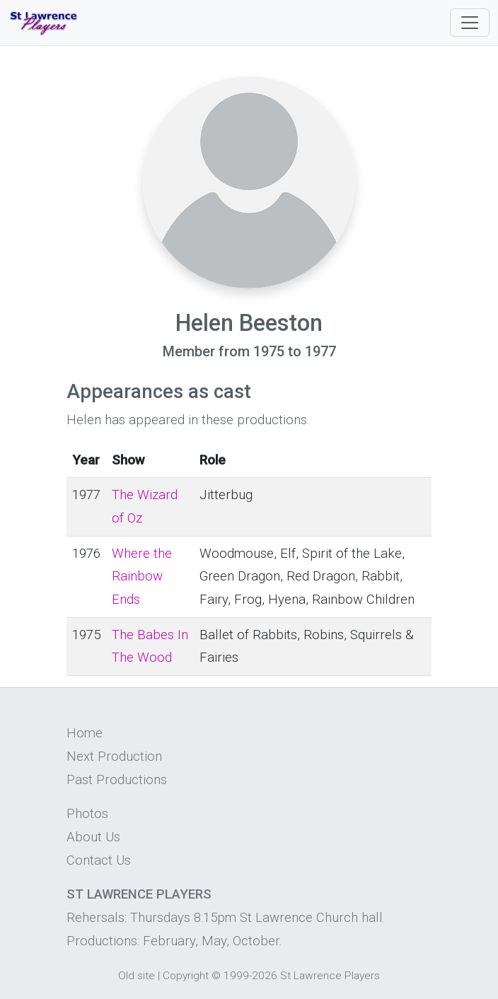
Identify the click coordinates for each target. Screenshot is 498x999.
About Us (93, 837)
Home (84, 733)
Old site (136, 975)
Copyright (186, 975)
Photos (87, 814)
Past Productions (116, 780)
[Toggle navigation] (470, 22)
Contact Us (98, 860)
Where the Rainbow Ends (142, 576)
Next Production (114, 756)
